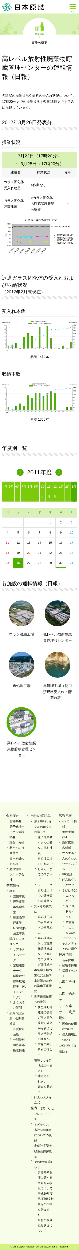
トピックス (41, 1124)
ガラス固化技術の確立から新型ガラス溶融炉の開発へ (45, 1028)
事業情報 (39, 34)
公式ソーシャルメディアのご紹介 (69, 943)
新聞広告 (68, 842)
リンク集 (65, 1006)
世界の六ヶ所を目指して (45, 1049)
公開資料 (19, 1039)
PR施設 (67, 874)
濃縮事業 (19, 896)
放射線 (70, 922)
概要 (12, 891)
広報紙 (66, 847)
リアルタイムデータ (19, 955)
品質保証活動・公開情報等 (16, 1018)
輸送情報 (19, 1050)
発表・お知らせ (42, 1108)
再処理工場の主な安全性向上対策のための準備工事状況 (43, 980)
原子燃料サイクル (70, 911)
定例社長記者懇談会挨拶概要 (43, 1151)
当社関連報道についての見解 (43, 1135)
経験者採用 (69, 965)
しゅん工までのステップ (45, 874)
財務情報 (15, 869)
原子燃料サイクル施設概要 (16, 832)
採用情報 (65, 954)
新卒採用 (68, 960)
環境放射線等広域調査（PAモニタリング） (19, 986)
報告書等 (19, 1045)
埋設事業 (19, 901)
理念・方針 (16, 842)
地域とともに (43, 1060)
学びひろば (69, 890)
